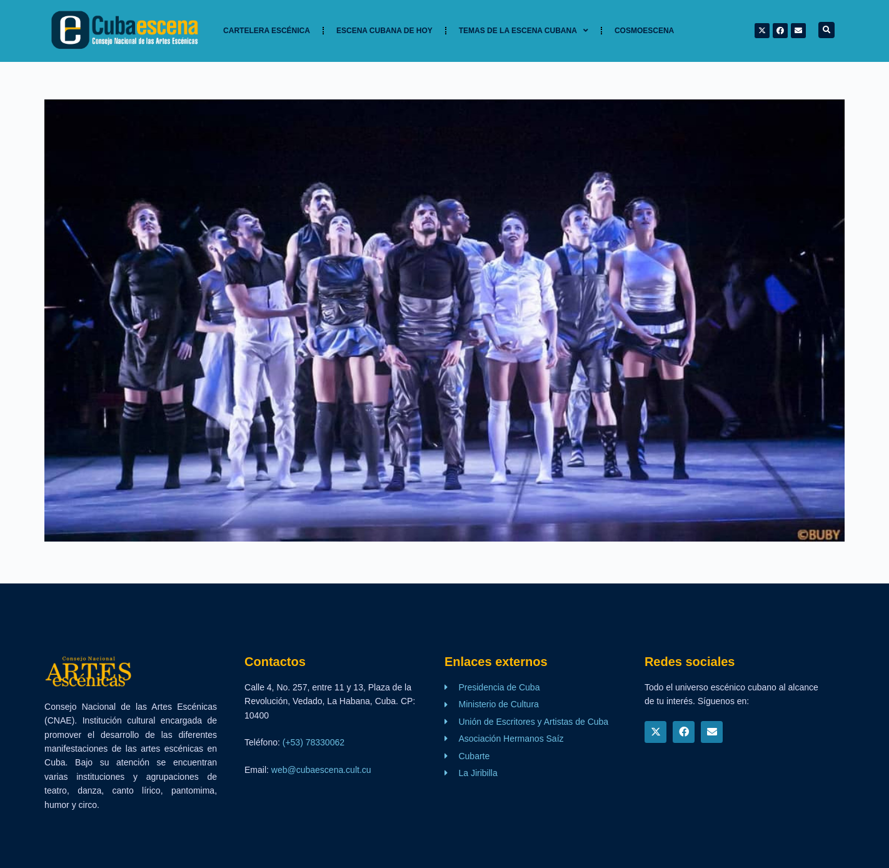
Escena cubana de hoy (384, 30)
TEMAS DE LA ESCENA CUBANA (523, 31)
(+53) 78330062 (313, 742)
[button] (826, 30)
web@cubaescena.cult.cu (321, 770)
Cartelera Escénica (266, 30)
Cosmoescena (644, 30)
